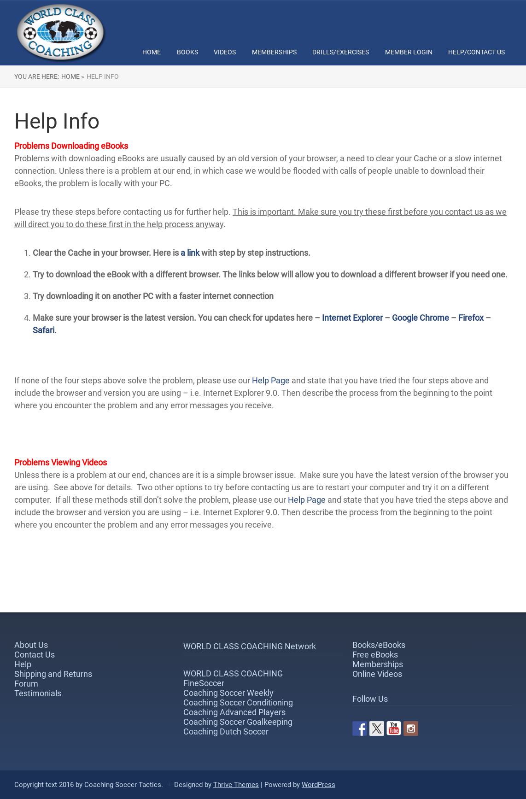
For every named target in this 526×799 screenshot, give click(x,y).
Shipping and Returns (53, 674)
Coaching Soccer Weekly (228, 693)
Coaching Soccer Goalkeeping (237, 722)
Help (22, 664)
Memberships (274, 52)
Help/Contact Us (476, 52)
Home (151, 52)
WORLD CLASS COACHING (233, 673)
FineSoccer (203, 683)
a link (190, 253)
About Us (31, 645)
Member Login (408, 52)
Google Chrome (420, 318)
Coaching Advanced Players (234, 712)
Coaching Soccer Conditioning (238, 702)
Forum (26, 683)
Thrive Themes (236, 785)
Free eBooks (375, 654)
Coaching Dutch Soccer (226, 731)
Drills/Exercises (340, 52)
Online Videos (377, 674)
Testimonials (37, 693)
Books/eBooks (378, 645)
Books (187, 52)
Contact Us (34, 654)
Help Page (271, 380)
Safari (43, 330)
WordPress (318, 785)
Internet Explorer (352, 318)
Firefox (471, 318)
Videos (225, 52)
